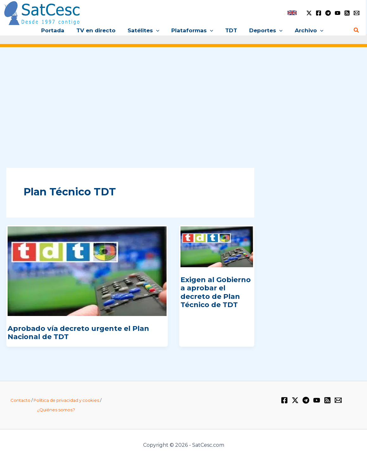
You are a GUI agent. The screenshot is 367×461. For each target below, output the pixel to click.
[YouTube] (337, 13)
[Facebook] (318, 13)
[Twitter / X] (309, 13)
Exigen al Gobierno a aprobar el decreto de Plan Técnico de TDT (215, 292)
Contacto (20, 400)
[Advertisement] (183, 100)
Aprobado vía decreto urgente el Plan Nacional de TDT (78, 332)
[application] (157, 30)
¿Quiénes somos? (56, 409)
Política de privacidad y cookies (66, 400)
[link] (292, 12)
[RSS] (347, 13)
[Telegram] (328, 13)
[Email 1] (356, 13)
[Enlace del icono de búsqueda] (356, 30)
